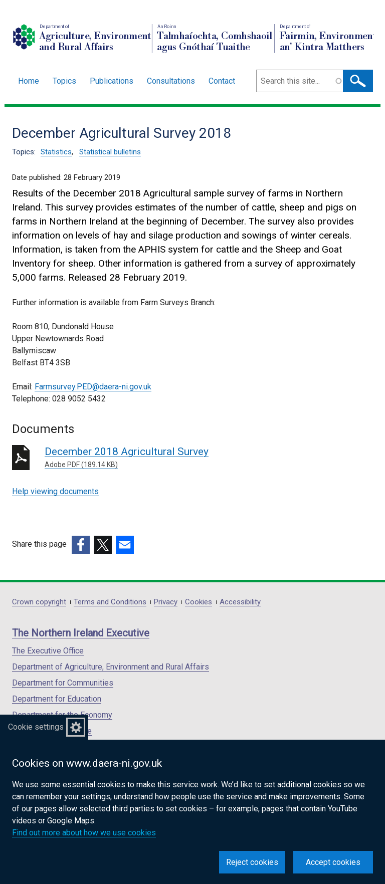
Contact (222, 81)
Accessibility (240, 602)
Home (28, 81)
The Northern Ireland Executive (80, 633)
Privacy (165, 602)
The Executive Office (48, 650)
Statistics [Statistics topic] (56, 151)
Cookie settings (36, 727)
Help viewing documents (55, 491)
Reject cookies (252, 862)
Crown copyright (39, 602)
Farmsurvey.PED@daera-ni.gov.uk (93, 386)
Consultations (171, 81)
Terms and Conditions (110, 602)
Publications (111, 81)
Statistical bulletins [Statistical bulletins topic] (110, 151)
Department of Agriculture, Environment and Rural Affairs (110, 667)
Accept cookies (333, 862)
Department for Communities (62, 683)
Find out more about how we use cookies (84, 832)
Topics (64, 81)
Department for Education (56, 699)
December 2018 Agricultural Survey (189, 458)
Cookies (198, 602)
